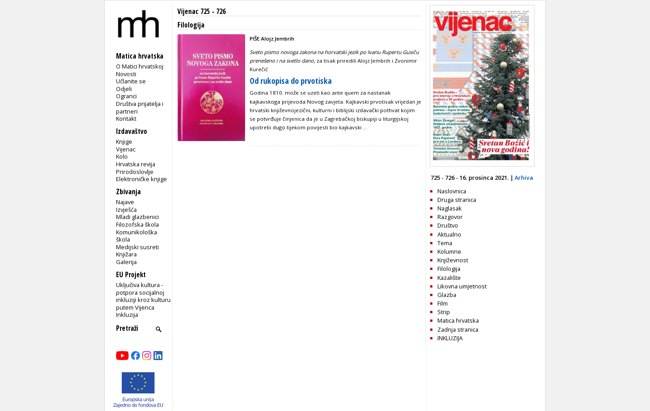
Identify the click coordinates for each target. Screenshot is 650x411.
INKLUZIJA (450, 338)
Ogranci (126, 96)
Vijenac (125, 149)
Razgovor (450, 217)
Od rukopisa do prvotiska (291, 80)
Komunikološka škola (136, 236)
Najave (125, 202)
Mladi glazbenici (137, 217)
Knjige (124, 141)
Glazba (446, 295)
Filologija (448, 269)
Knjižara (126, 254)
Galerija (126, 262)
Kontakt (126, 118)
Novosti (126, 74)
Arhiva (524, 178)
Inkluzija (127, 315)
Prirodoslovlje (134, 172)
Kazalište (449, 278)
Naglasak (449, 208)
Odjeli (124, 89)
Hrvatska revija (135, 164)
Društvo (447, 225)
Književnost (452, 260)
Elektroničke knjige (141, 179)
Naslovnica (451, 191)
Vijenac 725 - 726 (201, 11)
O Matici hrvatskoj (139, 66)
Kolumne (449, 251)
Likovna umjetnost (462, 286)
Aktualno (449, 234)
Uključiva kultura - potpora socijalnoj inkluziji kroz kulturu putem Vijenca (143, 296)
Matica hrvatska (458, 320)
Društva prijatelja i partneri (139, 107)
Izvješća (126, 210)
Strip (443, 312)
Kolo (122, 156)
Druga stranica (456, 200)
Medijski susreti (137, 247)
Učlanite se (131, 81)
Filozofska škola (137, 224)
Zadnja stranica (457, 329)
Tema (444, 243)
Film (442, 303)
